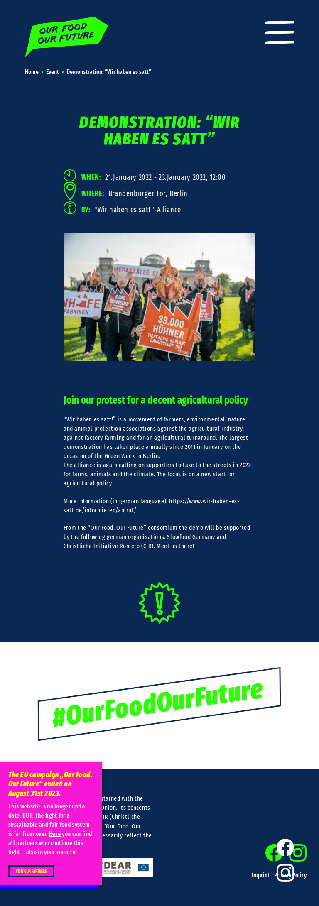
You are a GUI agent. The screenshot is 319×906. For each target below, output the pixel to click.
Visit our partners (31, 871)
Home (32, 72)
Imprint (261, 875)
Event (52, 72)
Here (55, 834)
